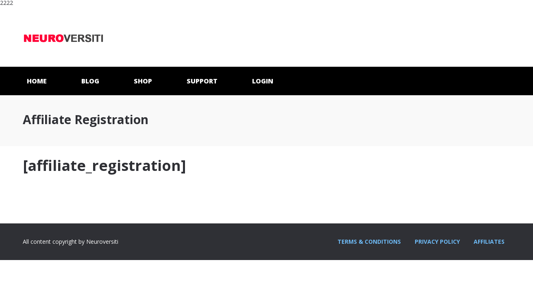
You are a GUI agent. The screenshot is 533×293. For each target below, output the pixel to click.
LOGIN (262, 81)
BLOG (90, 81)
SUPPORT (202, 81)
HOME (37, 81)
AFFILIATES (489, 241)
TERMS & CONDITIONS (369, 241)
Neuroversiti (63, 36)
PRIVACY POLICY (437, 241)
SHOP (143, 81)
